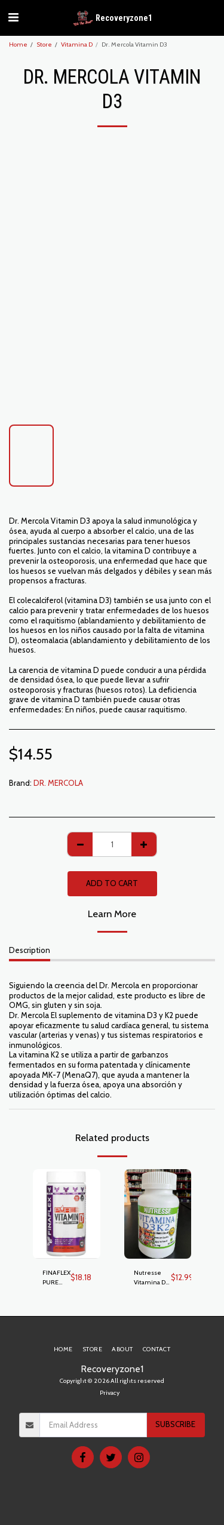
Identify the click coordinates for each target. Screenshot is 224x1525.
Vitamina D (77, 44)
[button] (13, 17)
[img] (66, 1214)
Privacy (109, 1393)
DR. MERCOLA (58, 783)
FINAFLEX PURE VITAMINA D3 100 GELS (56, 1278)
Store (44, 44)
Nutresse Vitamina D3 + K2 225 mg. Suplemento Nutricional (152, 1278)
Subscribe (175, 1424)
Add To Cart (112, 883)
